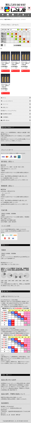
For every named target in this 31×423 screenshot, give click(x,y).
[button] (2, 8)
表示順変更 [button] (17, 45)
